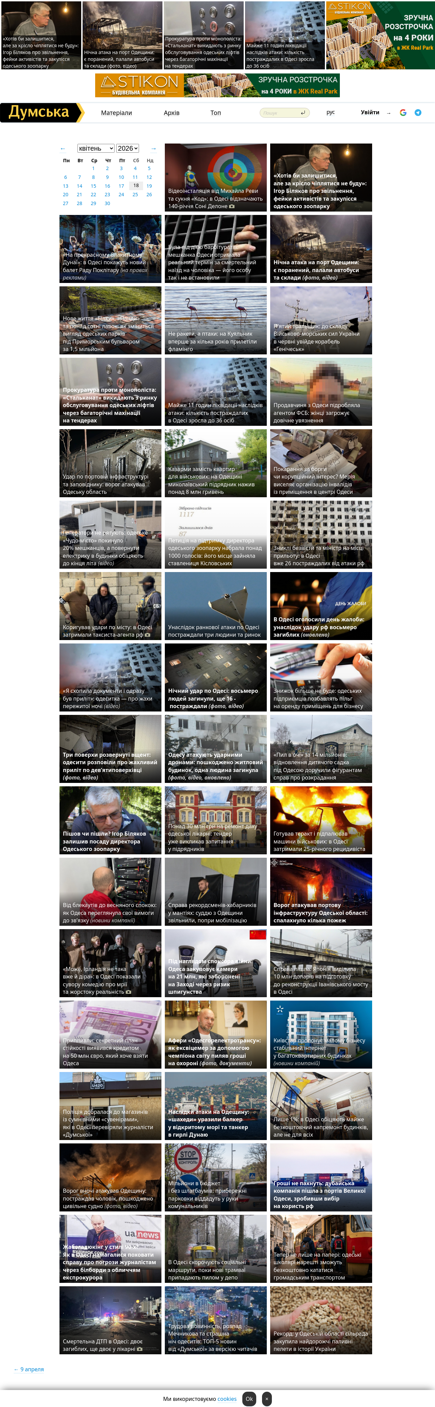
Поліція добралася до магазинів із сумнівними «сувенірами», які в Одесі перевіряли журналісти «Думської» (108, 1123)
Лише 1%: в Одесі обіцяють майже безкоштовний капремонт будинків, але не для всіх (321, 1127)
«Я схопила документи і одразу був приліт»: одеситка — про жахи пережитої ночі (107, 698)
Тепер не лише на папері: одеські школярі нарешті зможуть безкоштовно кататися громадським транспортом (317, 1266)
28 (79, 203)
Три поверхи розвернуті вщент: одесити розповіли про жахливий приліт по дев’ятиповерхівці (110, 766)
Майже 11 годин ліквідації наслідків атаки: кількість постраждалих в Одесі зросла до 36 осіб (280, 55)
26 (149, 194)
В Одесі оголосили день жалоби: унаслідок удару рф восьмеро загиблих (319, 627)
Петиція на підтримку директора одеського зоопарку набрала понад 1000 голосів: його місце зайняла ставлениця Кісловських (215, 552)
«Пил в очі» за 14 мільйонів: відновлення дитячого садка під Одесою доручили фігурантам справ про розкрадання (318, 766)
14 (79, 186)
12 (149, 177)
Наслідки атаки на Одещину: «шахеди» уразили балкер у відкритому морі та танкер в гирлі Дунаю (208, 1123)
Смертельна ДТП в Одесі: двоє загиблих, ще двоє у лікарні (103, 1345)
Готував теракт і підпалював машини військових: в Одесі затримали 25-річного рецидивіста (321, 841)
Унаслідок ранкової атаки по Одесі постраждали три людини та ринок (214, 630)
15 (93, 186)
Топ (216, 113)
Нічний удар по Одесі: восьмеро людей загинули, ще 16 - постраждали (213, 698)
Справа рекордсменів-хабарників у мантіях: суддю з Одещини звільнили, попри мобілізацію (212, 912)
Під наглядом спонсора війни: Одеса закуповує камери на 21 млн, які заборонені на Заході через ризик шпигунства (210, 976)
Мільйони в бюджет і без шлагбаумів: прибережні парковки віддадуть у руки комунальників (207, 1194)
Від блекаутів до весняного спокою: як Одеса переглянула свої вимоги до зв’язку (110, 912)
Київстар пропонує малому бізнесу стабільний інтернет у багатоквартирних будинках (319, 1052)
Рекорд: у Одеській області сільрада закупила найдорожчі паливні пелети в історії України (321, 1341)
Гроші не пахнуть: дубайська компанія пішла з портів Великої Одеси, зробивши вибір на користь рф (320, 1194)
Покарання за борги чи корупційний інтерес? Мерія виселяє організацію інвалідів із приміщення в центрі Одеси (314, 480)
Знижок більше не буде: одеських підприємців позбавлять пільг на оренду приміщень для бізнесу (318, 698)
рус (331, 112)
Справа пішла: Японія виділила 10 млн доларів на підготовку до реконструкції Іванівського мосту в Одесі (321, 980)
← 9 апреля (29, 1369)
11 (135, 177)
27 (65, 203)
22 (93, 194)
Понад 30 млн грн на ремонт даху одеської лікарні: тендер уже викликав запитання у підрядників (212, 837)
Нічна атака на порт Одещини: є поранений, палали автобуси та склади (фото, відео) (119, 59)
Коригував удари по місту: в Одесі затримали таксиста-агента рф (107, 630)
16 (107, 186)
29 (93, 203)
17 (121, 186)
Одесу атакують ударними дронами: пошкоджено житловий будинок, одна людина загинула (215, 766)
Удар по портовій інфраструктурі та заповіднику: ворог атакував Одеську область (106, 484)
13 (65, 186)
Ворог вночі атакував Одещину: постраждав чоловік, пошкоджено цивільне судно (108, 1198)
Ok (249, 1399)
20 (65, 194)
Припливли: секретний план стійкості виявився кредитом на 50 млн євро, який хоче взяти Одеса (105, 1052)
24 (121, 194)
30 (107, 203)
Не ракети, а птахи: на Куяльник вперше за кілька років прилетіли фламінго (212, 341)
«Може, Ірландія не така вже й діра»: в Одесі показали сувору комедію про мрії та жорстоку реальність (102, 980)
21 (79, 194)
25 (135, 194)
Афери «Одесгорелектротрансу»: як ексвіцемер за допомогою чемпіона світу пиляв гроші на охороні (214, 1052)
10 (121, 177)
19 (149, 186)
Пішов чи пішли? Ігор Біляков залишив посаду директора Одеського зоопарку (104, 841)
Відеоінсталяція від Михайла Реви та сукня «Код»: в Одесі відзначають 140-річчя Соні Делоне (215, 198)
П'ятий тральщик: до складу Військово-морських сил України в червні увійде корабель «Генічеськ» (317, 337)
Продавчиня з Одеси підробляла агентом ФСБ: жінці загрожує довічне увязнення (317, 412)
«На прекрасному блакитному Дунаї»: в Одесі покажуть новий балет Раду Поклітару (105, 266)
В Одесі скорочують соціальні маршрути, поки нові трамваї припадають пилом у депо (207, 1269)
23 (107, 194)
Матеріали (116, 113)
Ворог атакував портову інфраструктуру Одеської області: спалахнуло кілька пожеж (321, 912)
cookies (227, 1399)
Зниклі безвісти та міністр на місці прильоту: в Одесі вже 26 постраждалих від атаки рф (320, 555)
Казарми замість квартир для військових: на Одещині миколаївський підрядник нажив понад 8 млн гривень (211, 480)
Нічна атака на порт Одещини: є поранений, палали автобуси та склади (316, 269)
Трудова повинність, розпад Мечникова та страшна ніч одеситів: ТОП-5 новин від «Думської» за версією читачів (212, 1337)
